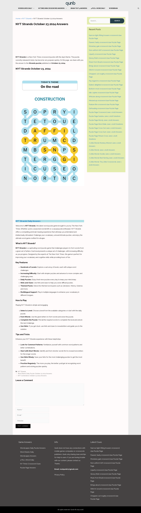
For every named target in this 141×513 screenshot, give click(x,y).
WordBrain (113, 8)
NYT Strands (27, 18)
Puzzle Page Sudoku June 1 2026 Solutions (104, 116)
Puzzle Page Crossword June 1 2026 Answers (105, 112)
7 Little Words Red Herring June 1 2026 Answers (106, 158)
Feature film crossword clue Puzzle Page (104, 104)
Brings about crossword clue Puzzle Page (104, 66)
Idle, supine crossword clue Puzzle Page (103, 93)
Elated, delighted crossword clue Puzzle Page (106, 85)
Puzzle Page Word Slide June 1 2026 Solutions (106, 124)
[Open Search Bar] (138, 8)
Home (18, 18)
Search (117, 21)
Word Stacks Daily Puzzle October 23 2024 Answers (35, 373)
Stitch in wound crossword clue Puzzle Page (105, 70)
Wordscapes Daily (27, 8)
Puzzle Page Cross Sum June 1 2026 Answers (105, 132)
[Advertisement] (50, 40)
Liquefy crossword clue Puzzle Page (102, 54)
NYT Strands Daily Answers (28, 221)
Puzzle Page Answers (28, 468)
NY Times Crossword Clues (30, 464)
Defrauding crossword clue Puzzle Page (103, 108)
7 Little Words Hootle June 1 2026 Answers (105, 154)
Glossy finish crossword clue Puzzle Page (104, 58)
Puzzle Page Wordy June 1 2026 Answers (104, 120)
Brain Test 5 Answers (79, 8)
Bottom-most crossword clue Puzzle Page (105, 89)
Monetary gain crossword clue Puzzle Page (105, 46)
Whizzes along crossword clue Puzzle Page (105, 96)
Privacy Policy (59, 475)
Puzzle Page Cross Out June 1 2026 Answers (105, 128)
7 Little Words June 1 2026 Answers (102, 150)
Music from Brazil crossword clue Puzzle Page (106, 62)
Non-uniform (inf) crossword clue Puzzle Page (106, 50)
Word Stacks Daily (27, 452)
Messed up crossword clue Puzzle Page (103, 100)
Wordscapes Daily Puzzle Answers (33, 448)
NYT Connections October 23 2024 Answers (32, 375)
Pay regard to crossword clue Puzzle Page (104, 81)
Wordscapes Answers (28, 456)
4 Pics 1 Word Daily (98, 8)
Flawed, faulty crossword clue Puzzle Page (105, 42)
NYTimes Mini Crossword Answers (53, 8)
